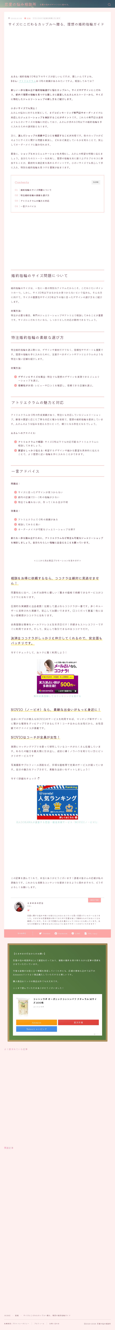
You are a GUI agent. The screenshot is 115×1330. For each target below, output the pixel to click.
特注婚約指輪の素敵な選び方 (34, 195)
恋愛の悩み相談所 (20, 4)
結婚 (27, 18)
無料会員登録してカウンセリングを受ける (57, 696)
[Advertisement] (57, 50)
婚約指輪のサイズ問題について (36, 189)
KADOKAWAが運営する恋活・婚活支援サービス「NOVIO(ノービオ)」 (57, 822)
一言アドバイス (28, 206)
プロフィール (39, 1323)
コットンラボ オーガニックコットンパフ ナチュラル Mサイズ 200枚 (65, 1000)
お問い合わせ (54, 1323)
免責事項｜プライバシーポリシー (16, 1323)
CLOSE (96, 182)
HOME (7, 1315)
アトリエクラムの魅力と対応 (34, 200)
